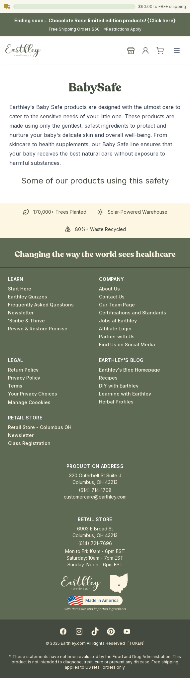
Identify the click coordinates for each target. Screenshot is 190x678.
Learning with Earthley (125, 394)
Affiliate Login (115, 328)
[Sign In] (145, 50)
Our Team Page (117, 304)
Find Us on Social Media (127, 344)
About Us (109, 288)
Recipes (108, 378)
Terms (15, 386)
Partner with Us (117, 336)
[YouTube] (127, 631)
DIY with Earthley (119, 386)
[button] (119, 583)
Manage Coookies (29, 402)
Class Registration (29, 443)
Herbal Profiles (116, 401)
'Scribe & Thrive (26, 320)
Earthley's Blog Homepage (129, 370)
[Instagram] (79, 631)
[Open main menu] (176, 50)
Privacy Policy (24, 378)
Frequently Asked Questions (41, 304)
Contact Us (112, 296)
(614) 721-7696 (95, 543)
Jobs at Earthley (118, 320)
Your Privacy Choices (32, 394)
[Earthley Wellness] (23, 50)
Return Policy (23, 370)
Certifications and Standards (132, 312)
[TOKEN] (136, 643)
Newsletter (21, 312)
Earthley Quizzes (27, 296)
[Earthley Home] (81, 583)
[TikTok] (95, 631)
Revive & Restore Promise (37, 328)
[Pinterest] (111, 631)
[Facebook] (63, 631)
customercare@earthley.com (95, 497)
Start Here (19, 288)
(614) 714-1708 (95, 490)
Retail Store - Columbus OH (39, 427)
